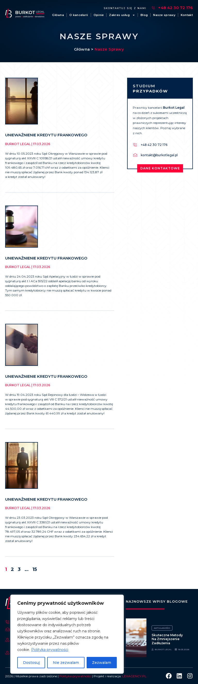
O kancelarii (78, 15)
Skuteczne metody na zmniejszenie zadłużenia (167, 639)
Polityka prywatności (49, 649)
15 (34, 569)
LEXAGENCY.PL (134, 676)
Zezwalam (101, 662)
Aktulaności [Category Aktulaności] (162, 628)
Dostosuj (31, 662)
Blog (144, 15)
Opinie (99, 15)
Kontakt (187, 15)
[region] (67, 634)
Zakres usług (122, 15)
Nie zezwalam (66, 662)
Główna (58, 15)
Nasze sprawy (164, 15)
